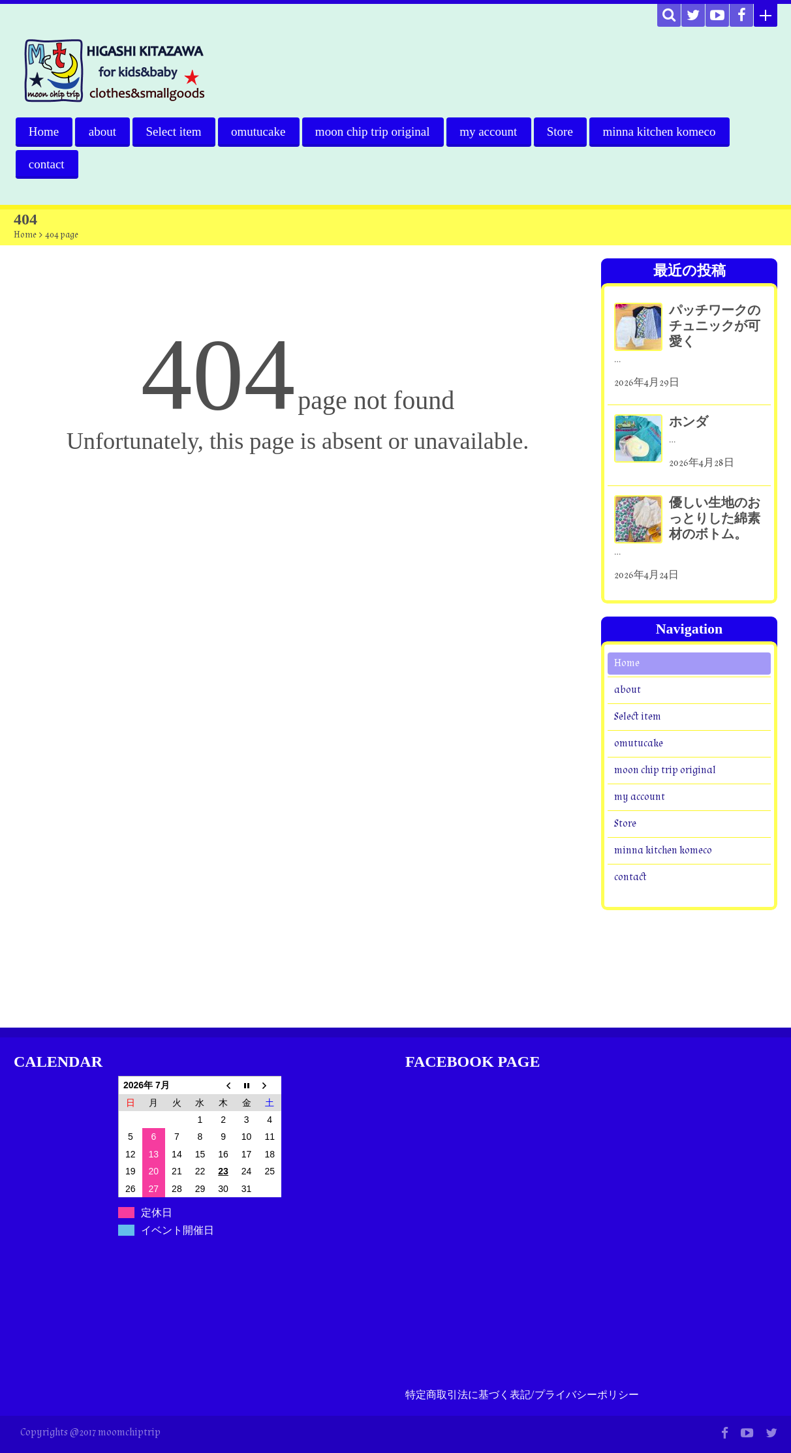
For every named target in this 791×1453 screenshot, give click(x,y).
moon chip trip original (374, 131)
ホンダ (688, 422)
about (102, 131)
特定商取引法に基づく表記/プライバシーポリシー (522, 1395)
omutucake (259, 131)
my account (490, 131)
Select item (174, 131)
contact (47, 164)
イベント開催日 (177, 1230)
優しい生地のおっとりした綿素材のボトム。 (714, 519)
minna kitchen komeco (661, 131)
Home (44, 131)
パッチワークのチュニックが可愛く (714, 326)
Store (562, 131)
